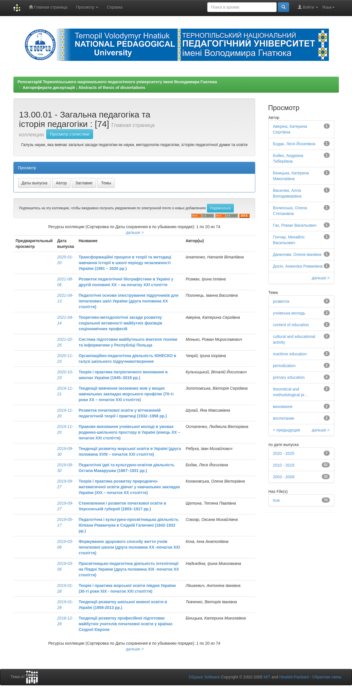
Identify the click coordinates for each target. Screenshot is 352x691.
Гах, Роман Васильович (295, 225)
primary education (289, 377)
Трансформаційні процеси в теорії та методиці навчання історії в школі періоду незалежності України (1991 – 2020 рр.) (125, 263)
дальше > (135, 232)
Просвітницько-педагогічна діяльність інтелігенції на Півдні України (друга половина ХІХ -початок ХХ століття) (129, 569)
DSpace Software (204, 677)
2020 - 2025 (283, 453)
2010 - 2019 (283, 465)
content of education (291, 324)
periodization (284, 365)
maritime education (290, 354)
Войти (308, 7)
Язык (328, 7)
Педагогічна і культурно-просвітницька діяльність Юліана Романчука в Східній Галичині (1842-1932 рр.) (128, 525)
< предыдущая (286, 430)
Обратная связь (326, 677)
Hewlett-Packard (294, 677)
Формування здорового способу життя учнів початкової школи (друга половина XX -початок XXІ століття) (129, 547)
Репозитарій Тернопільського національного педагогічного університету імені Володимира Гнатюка (117, 81)
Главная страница (48, 7)
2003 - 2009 (283, 477)
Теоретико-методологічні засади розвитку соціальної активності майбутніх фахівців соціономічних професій (120, 323)
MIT (267, 677)
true (276, 500)
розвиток (281, 301)
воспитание (283, 418)
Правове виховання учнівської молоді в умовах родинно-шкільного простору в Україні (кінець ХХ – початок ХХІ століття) (129, 432)
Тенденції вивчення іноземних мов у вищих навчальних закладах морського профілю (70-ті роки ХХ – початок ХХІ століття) (126, 394)
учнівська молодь (289, 313)
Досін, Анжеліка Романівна (298, 266)
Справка (114, 7)
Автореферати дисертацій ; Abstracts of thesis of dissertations (84, 87)
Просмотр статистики (69, 134)
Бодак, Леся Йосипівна (294, 144)
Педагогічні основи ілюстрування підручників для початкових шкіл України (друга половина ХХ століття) (128, 301)
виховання (282, 406)
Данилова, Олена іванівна (297, 254)
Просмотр (87, 7)
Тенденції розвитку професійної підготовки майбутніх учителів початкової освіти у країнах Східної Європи (125, 624)
